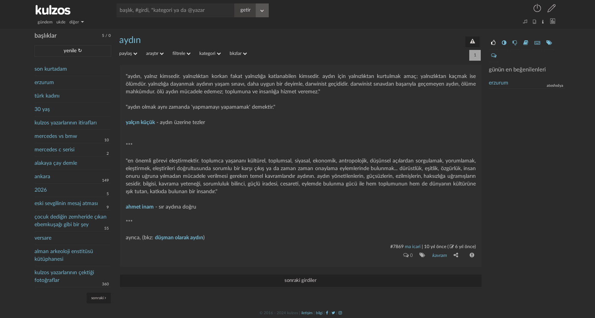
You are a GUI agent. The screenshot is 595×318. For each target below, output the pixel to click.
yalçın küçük (140, 122)
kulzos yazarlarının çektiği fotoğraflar (64, 276)
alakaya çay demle (56, 163)
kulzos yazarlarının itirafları (66, 123)
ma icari (413, 246)
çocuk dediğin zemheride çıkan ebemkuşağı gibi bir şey (71, 220)
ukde (61, 22)
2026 (41, 190)
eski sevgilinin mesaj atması (66, 203)
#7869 (397, 246)
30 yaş (42, 109)
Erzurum (498, 83)
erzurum (44, 82)
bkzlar (238, 53)
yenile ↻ (73, 50)
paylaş (128, 53)
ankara (42, 176)
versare (43, 238)
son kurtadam (51, 69)
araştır (155, 53)
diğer (76, 22)
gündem (45, 22)
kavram (439, 255)
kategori (210, 53)
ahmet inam (140, 207)
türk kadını (47, 96)
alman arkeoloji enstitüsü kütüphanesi (64, 255)
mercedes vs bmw (56, 136)
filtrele (182, 53)
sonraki (98, 298)
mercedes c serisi (54, 149)
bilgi (319, 313)
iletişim (306, 313)
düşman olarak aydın (179, 237)
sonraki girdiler (300, 280)
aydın (130, 40)
